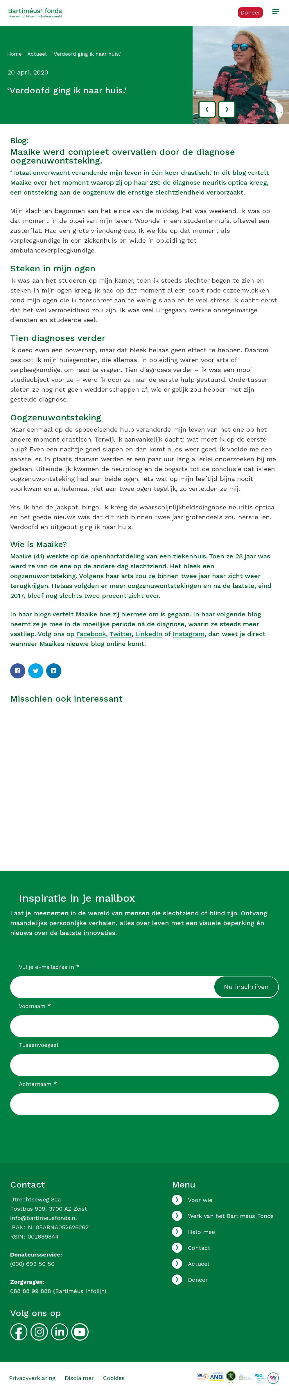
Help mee (201, 1231)
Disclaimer (79, 1378)
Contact (199, 1247)
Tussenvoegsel (38, 1045)
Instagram (188, 634)
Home (14, 54)
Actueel (36, 54)
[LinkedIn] (53, 670)
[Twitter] (35, 670)
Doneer (198, 1279)
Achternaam (38, 1084)
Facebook (91, 634)
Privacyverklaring (32, 1378)
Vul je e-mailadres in (49, 967)
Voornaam (35, 1006)
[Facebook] (17, 670)
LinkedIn (148, 634)
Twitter (121, 634)
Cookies (114, 1378)
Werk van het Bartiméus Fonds (231, 1215)
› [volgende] (227, 108)
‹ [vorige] (207, 108)
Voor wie (200, 1200)
